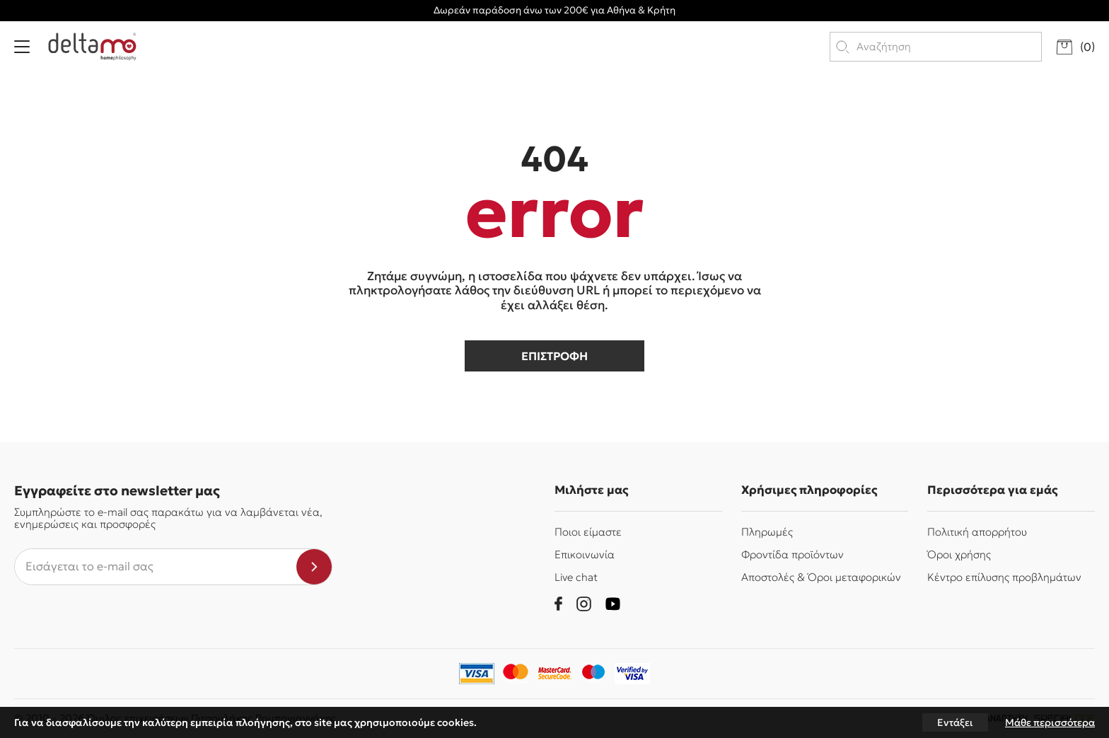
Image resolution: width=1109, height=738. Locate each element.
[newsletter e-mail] (155, 566)
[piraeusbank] (632, 673)
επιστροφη (554, 356)
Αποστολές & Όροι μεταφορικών (821, 577)
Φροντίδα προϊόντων (792, 554)
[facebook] (558, 603)
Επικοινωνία (584, 554)
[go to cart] (1075, 47)
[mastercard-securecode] (554, 673)
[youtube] (612, 603)
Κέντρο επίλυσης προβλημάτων (1004, 577)
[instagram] (583, 603)
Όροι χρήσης (959, 554)
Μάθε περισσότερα (1050, 722)
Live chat (576, 577)
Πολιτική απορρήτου (977, 531)
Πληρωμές (767, 531)
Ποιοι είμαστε (588, 531)
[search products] (948, 47)
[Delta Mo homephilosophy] (92, 47)
